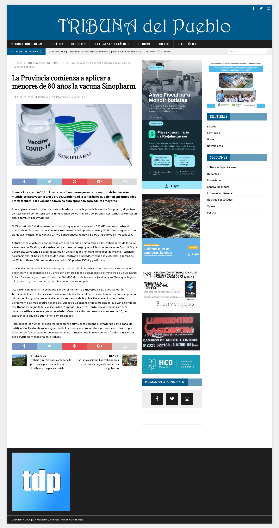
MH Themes (76, 519)
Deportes (78, 44)
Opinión (144, 44)
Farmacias (213, 133)
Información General (27, 44)
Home (210, 139)
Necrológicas (187, 44)
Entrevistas (214, 180)
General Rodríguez (218, 186)
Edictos (164, 44)
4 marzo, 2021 (25, 97)
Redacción (44, 97)
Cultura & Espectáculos (112, 44)
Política (57, 44)
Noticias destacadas (220, 199)
